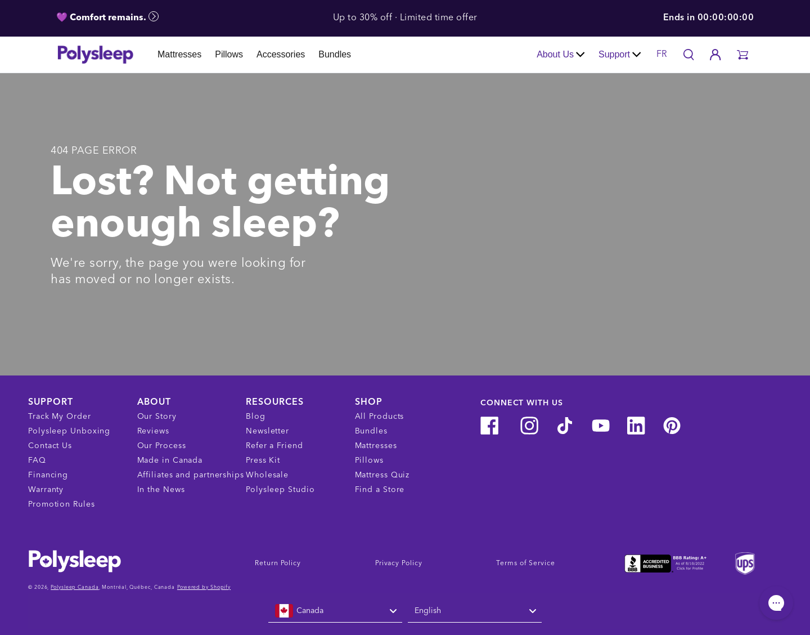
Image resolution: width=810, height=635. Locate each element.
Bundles (334, 54)
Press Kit (263, 460)
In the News (161, 490)
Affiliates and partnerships (190, 475)
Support (619, 54)
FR (661, 54)
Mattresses (179, 54)
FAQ (37, 460)
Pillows (229, 54)
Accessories (280, 54)
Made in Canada (170, 460)
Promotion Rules (61, 504)
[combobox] (335, 611)
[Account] (715, 54)
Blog (256, 417)
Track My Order (59, 417)
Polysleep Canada (74, 587)
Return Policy (278, 563)
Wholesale (267, 475)
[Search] (688, 54)
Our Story (157, 417)
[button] (742, 54)
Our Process (161, 446)
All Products (379, 417)
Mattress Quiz (382, 475)
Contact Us (50, 446)
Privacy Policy (398, 563)
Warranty (46, 490)
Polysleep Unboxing (69, 431)
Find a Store (380, 490)
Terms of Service (525, 563)
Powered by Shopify (204, 587)
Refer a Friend (274, 446)
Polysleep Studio (280, 490)
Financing (48, 475)
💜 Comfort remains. (107, 17)
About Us (561, 54)
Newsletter (267, 431)
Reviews (153, 431)
